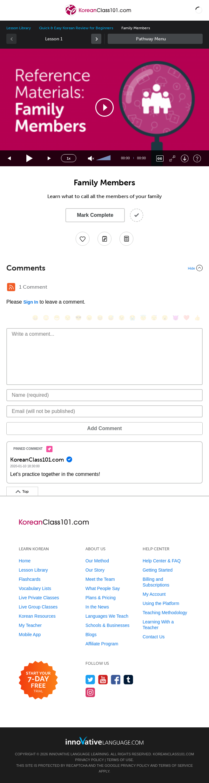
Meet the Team (100, 579)
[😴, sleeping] (154, 317)
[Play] (30, 158)
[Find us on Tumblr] (128, 679)
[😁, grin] (56, 317)
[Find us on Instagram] (90, 692)
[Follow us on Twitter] (90, 679)
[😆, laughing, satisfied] (100, 317)
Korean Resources (37, 616)
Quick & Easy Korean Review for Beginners (76, 28)
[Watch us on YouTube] (103, 679)
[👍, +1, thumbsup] (197, 317)
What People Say (102, 588)
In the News (97, 606)
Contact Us (154, 636)
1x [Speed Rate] (69, 158)
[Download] (185, 158)
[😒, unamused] (67, 317)
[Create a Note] (104, 239)
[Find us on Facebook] (116, 679)
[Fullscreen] (172, 158)
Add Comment (104, 428)
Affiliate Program (101, 643)
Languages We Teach (106, 616)
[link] (96, 39)
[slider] (104, 158)
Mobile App (30, 634)
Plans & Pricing (100, 597)
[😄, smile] (35, 317)
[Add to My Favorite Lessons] (83, 239)
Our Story (94, 570)
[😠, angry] (89, 317)
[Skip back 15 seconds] (9, 158)
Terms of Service (175, 765)
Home (24, 560)
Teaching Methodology (165, 612)
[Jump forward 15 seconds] (49, 158)
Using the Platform (161, 603)
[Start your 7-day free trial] (38, 680)
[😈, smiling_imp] (175, 317)
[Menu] (10, 10)
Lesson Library (18, 28)
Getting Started (157, 570)
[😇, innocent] (143, 317)
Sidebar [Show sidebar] (155, 39)
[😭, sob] (132, 317)
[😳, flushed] (46, 317)
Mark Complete (95, 215)
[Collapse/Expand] (104, 268)
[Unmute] (91, 158)
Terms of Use (120, 760)
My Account (154, 594)
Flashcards (29, 579)
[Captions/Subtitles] (160, 158)
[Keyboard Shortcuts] (197, 158)
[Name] (104, 395)
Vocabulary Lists (35, 588)
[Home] (98, 14)
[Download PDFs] (126, 239)
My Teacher (30, 625)
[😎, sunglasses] (78, 317)
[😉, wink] (121, 317)
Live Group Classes (38, 606)
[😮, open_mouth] (164, 317)
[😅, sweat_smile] (110, 317)
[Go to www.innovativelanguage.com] (104, 740)
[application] (104, 107)
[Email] (104, 411)
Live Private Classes (39, 597)
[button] (199, 10)
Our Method (97, 560)
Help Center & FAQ (162, 560)
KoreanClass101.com (173, 754)
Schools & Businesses (107, 625)
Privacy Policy (89, 760)
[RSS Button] (11, 287)
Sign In (30, 302)
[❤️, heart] (186, 317)
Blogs (91, 634)
